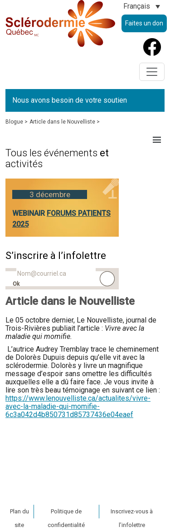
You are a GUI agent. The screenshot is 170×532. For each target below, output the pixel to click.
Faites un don (144, 23)
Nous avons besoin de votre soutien (69, 100)
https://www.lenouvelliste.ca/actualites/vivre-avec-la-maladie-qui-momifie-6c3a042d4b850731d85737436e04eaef (78, 406)
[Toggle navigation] (152, 72)
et (57, 158)
